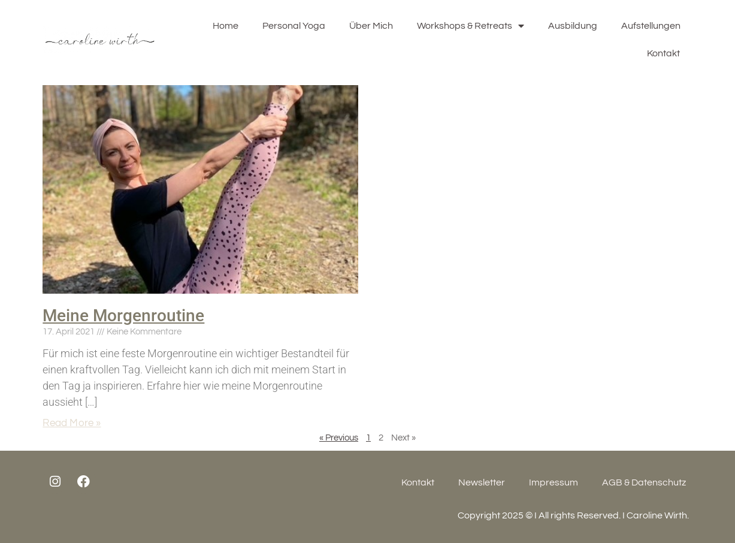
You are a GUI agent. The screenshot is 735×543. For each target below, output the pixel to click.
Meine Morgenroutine (123, 315)
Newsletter (481, 482)
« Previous (338, 437)
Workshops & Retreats (470, 26)
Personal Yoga (293, 26)
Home (225, 26)
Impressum (553, 482)
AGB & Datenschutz (644, 482)
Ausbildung (572, 26)
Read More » (72, 423)
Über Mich (371, 26)
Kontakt (663, 53)
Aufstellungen (650, 26)
